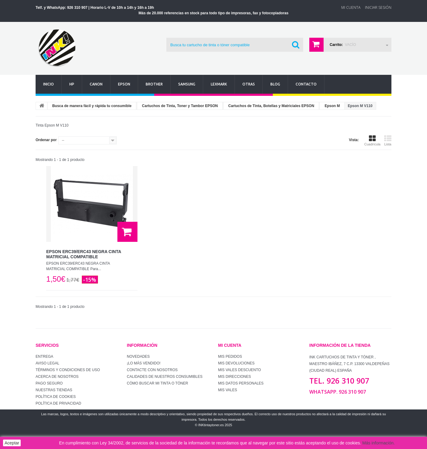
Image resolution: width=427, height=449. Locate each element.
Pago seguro (49, 383)
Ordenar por (46, 140)
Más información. (378, 442)
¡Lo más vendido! (144, 363)
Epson (124, 84)
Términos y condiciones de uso (68, 370)
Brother (154, 84)
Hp (71, 84)
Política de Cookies (56, 397)
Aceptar (12, 442)
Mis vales (227, 390)
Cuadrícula (372, 140)
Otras (248, 84)
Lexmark (219, 84)
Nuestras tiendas (54, 390)
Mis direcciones (234, 376)
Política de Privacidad (58, 403)
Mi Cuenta (350, 7)
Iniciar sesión (378, 7)
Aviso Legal (47, 363)
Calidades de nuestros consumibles (165, 376)
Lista (387, 140)
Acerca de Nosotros (57, 376)
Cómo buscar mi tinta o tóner (157, 383)
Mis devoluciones (236, 363)
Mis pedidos (230, 356)
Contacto (306, 84)
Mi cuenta (229, 345)
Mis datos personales (241, 383)
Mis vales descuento (239, 370)
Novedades (138, 356)
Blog (275, 84)
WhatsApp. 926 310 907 (337, 391)
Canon (96, 84)
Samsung (186, 84)
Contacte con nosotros (152, 370)
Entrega (44, 356)
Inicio (48, 84)
